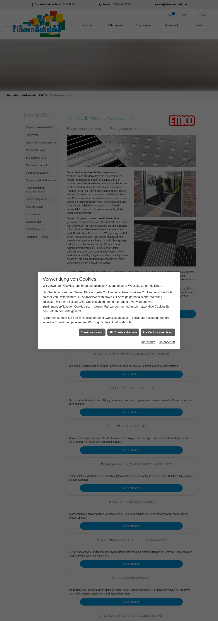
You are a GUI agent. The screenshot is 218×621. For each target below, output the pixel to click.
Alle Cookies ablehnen (123, 328)
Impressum (148, 338)
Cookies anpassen (92, 328)
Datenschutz (167, 338)
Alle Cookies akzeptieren (158, 328)
